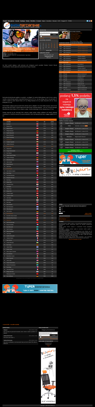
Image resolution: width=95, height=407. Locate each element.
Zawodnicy (48, 21)
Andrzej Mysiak (9, 52)
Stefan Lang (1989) (75, 38)
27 (51, 47)
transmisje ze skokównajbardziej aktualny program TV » (75, 151)
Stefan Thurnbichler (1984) (76, 33)
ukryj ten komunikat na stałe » (75, 239)
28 (54, 47)
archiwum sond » (88, 214)
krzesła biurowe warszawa (65, 220)
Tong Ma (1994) (74, 39)
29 (57, 47)
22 (57, 46)
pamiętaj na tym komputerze (47, 36)
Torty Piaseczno (63, 218)
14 (54, 44)
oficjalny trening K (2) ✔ (83, 50)
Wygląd (5, 21)
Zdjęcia (43, 21)
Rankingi (22, 21)
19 (48, 46)
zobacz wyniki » (88, 213)
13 (51, 44)
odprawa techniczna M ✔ (83, 52)
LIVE (59, 21)
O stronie (38, 21)
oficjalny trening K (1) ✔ (83, 48)
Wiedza (27, 21)
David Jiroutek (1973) (75, 37)
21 (54, 46)
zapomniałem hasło (54, 38)
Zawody (17, 21)
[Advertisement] (47, 9)
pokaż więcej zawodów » (75, 91)
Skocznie (55, 21)
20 (51, 46)
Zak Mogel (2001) (74, 34)
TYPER (70, 21)
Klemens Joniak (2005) (75, 35)
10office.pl (52, 405)
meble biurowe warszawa (65, 217)
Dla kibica (33, 21)
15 (57, 44)
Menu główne (11, 21)
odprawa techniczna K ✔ (83, 46)
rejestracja (41, 38)
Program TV (64, 21)
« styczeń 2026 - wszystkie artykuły (11, 324)
